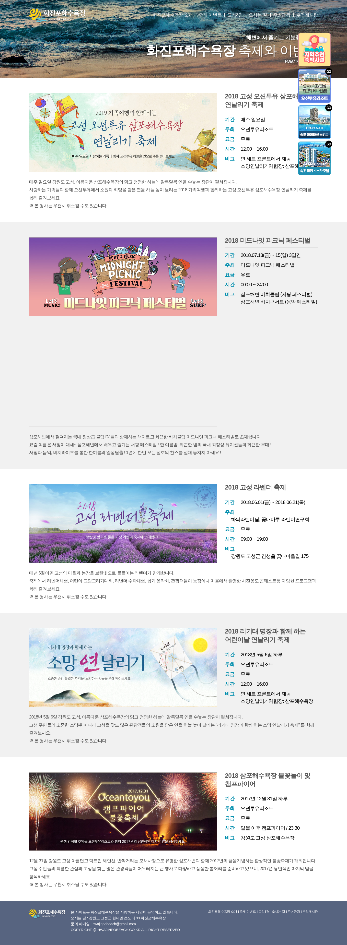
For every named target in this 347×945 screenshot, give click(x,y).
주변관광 (281, 14)
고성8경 (235, 14)
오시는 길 (258, 14)
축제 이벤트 (210, 14)
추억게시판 (307, 14)
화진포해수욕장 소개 (173, 14)
